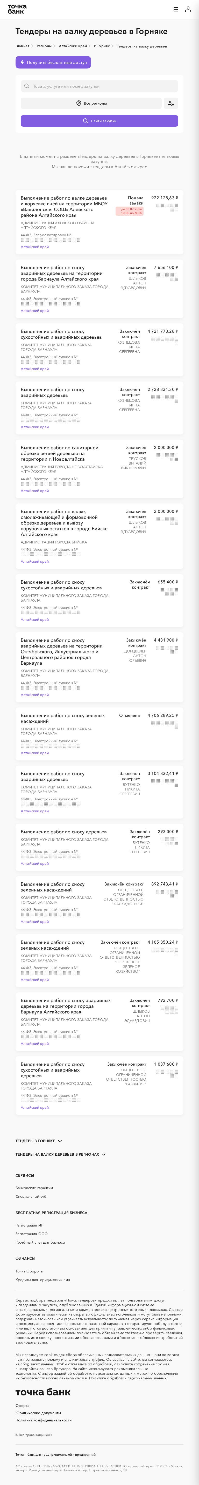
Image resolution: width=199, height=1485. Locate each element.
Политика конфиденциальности (44, 1420)
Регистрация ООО (32, 1233)
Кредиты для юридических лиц (43, 1279)
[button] (91, 103)
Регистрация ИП (30, 1225)
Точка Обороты (29, 1271)
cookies (51, 1354)
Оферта (23, 1405)
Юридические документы (38, 1413)
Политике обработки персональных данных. (128, 1378)
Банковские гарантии (34, 1188)
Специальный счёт (32, 1196)
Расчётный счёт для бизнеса (40, 1242)
